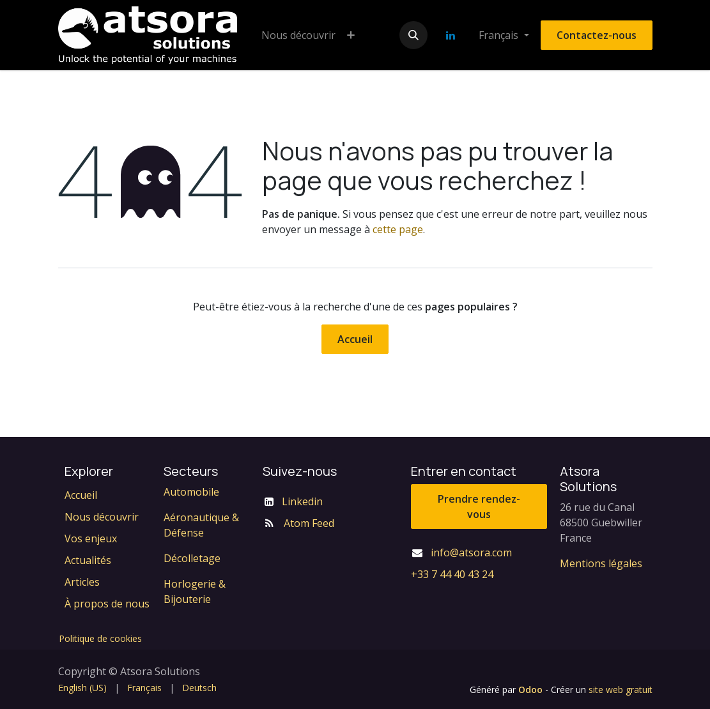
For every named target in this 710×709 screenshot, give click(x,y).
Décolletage (192, 558)
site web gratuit (620, 689)
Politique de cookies (100, 638)
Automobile (191, 492)
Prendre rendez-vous (479, 506)
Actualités (88, 560)
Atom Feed (309, 523)
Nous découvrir (102, 517)
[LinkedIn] (450, 35)
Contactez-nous (597, 35)
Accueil (355, 339)
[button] (413, 35)
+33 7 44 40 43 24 (452, 574)
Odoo (531, 689)
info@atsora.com (471, 552)
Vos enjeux (91, 538)
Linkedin (302, 501)
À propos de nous (107, 604)
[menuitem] (298, 35)
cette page (398, 229)
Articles (82, 582)
